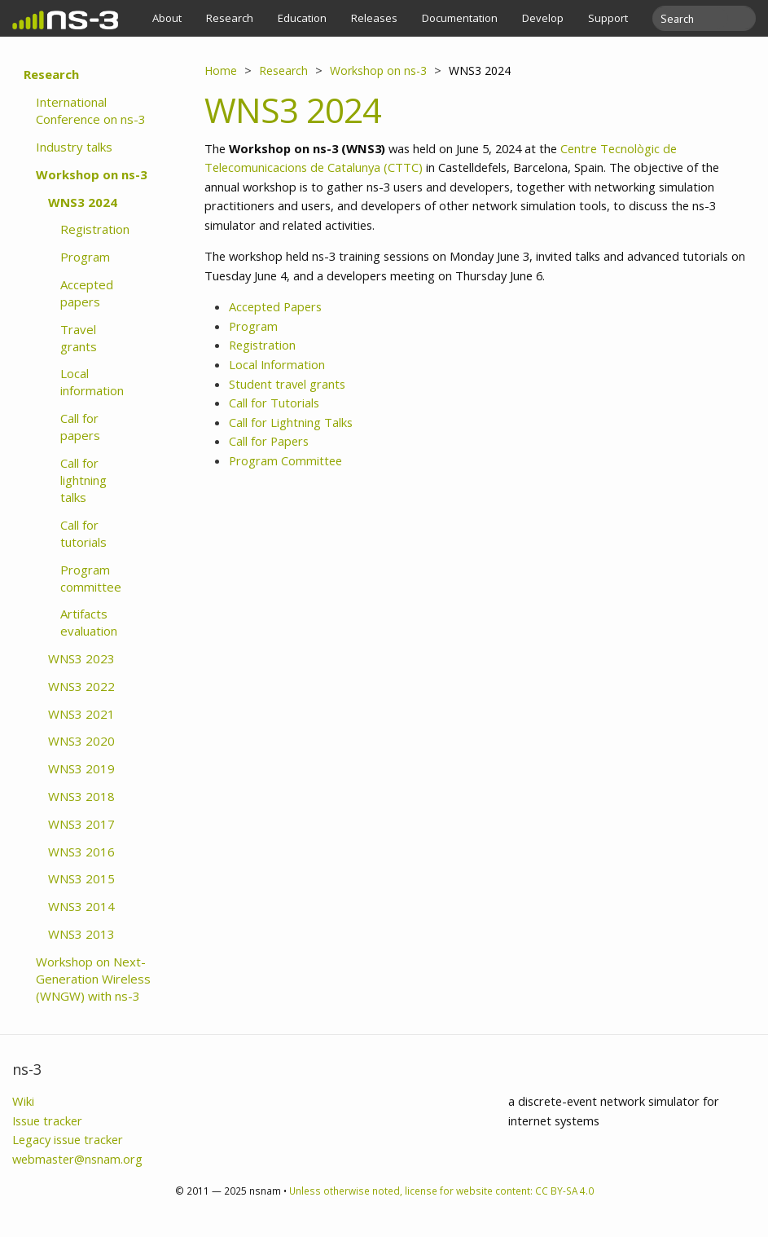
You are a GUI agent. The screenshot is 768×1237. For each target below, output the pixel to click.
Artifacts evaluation (88, 622)
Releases (374, 18)
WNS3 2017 (81, 824)
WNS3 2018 (81, 796)
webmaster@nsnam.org (77, 1159)
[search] (694, 18)
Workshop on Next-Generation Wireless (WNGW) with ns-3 (93, 978)
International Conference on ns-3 (91, 110)
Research (229, 18)
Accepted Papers (275, 306)
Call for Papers (269, 441)
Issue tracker (47, 1120)
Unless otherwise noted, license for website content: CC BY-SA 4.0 (441, 1190)
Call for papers (80, 426)
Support (608, 18)
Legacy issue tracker (67, 1139)
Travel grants (78, 337)
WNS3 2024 (82, 202)
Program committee (90, 578)
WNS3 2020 (81, 741)
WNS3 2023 (81, 658)
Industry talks (74, 147)
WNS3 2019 (81, 768)
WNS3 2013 (81, 934)
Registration (94, 229)
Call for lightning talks (83, 480)
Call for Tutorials (274, 402)
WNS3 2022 (81, 686)
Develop (543, 18)
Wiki (23, 1101)
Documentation (460, 18)
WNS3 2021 (81, 714)
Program (85, 257)
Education (302, 18)
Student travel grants (287, 384)
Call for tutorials (83, 533)
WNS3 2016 (81, 851)
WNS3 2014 (81, 906)
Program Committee (285, 460)
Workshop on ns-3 (91, 174)
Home (220, 70)
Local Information (277, 364)
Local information (92, 381)
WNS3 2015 (81, 878)
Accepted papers (86, 293)
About (167, 18)
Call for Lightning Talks (291, 422)
